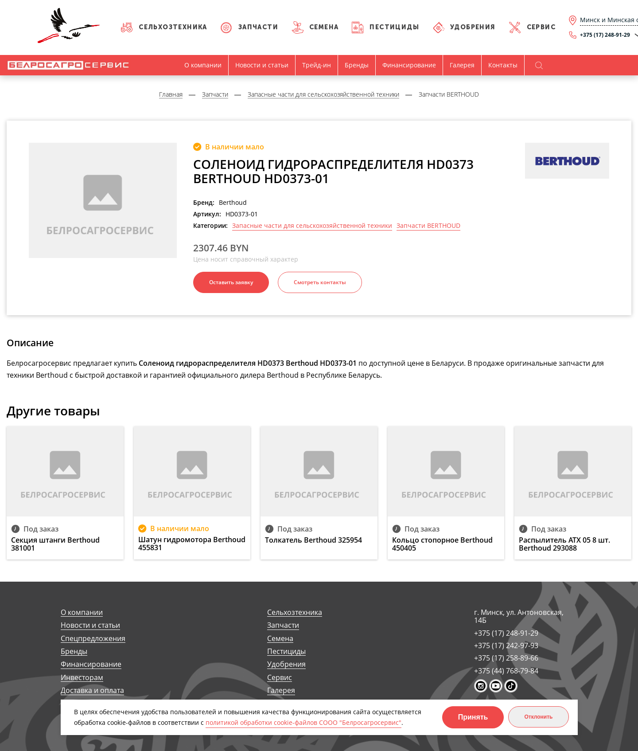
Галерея (462, 65)
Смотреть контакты (320, 282)
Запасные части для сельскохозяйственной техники (312, 225)
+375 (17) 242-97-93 (506, 645)
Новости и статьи (261, 65)
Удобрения (473, 27)
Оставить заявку (231, 282)
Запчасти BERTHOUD (428, 225)
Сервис (541, 27)
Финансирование (409, 65)
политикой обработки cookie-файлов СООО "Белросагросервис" (303, 722)
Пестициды (394, 27)
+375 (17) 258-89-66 (506, 658)
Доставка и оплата (92, 690)
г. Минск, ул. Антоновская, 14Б (519, 616)
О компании (203, 65)
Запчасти (258, 27)
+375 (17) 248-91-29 (506, 633)
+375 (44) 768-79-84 (506, 671)
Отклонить (538, 717)
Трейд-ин (316, 65)
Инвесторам (82, 677)
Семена (323, 27)
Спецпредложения (93, 638)
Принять (473, 717)
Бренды (357, 65)
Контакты (502, 65)
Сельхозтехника (173, 27)
